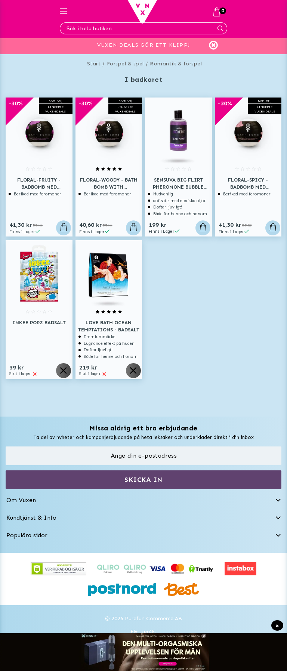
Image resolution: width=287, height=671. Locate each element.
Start (94, 64)
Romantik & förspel (176, 64)
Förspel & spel (125, 64)
